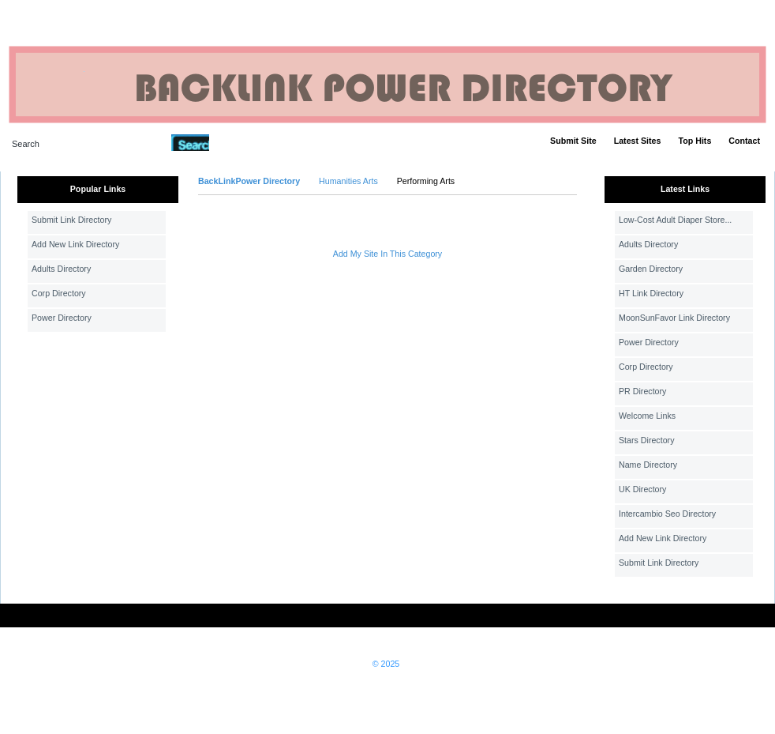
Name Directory (648, 464)
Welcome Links (647, 415)
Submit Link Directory (71, 219)
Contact (744, 140)
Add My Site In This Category (387, 253)
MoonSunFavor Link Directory (674, 317)
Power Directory (62, 317)
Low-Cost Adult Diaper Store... (675, 219)
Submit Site (573, 140)
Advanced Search (250, 142)
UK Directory (642, 489)
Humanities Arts (348, 181)
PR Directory (642, 391)
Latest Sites (637, 140)
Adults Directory (61, 268)
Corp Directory (59, 293)
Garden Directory (651, 268)
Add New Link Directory (75, 244)
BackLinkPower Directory (249, 181)
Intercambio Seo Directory (667, 513)
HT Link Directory (651, 293)
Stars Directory (646, 440)
